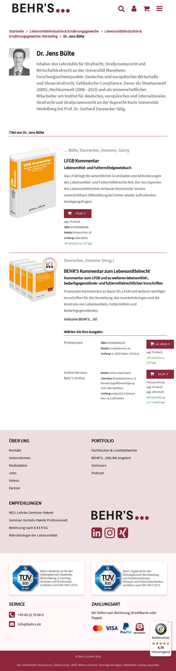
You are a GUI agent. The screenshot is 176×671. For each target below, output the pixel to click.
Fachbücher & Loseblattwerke (114, 450)
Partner (14, 488)
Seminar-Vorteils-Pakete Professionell (38, 520)
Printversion (73, 342)
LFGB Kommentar (81, 161)
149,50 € (160, 344)
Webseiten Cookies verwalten (141, 665)
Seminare (98, 465)
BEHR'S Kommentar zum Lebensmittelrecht (107, 271)
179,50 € (76, 213)
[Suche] (121, 8)
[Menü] (159, 8)
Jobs (12, 473)
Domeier (108, 150)
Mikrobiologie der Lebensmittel (33, 535)
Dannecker (89, 150)
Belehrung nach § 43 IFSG (28, 527)
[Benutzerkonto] (134, 8)
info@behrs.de (29, 624)
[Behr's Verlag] (41, 7)
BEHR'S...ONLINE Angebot (111, 457)
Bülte (73, 150)
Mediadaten (18, 465)
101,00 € (159, 374)
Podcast (97, 473)
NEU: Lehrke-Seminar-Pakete (31, 512)
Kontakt (15, 450)
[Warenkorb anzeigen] (146, 8)
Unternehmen (19, 457)
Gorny (123, 150)
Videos (14, 480)
